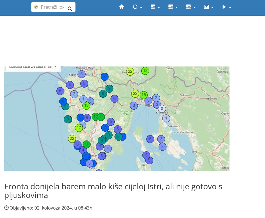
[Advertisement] (132, 31)
